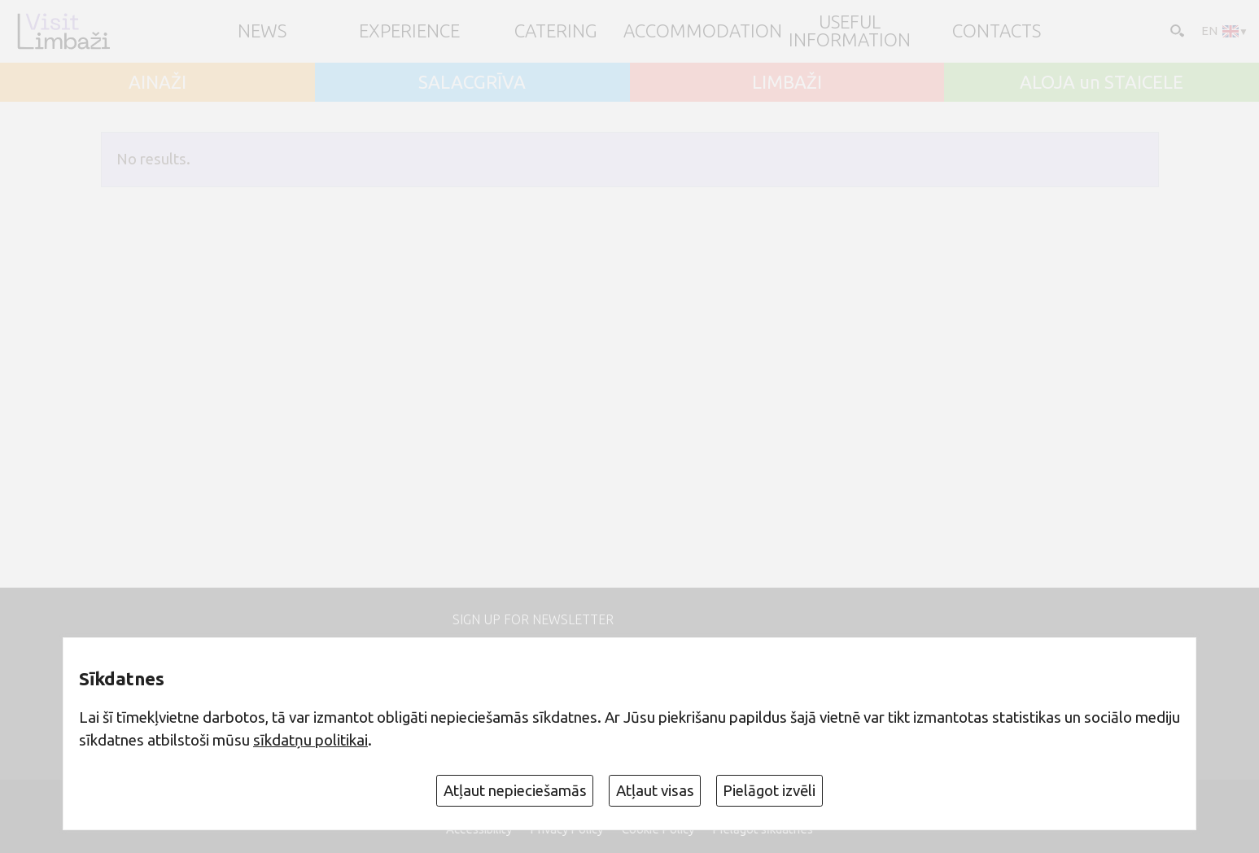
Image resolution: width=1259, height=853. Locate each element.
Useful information (850, 31)
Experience (409, 31)
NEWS (262, 31)
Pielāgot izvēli (769, 790)
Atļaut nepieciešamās (515, 790)
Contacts (996, 31)
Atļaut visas (655, 790)
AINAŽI (157, 82)
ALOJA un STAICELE (1101, 82)
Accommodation (702, 31)
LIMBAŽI (787, 82)
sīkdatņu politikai (310, 740)
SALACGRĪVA (472, 82)
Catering (555, 31)
